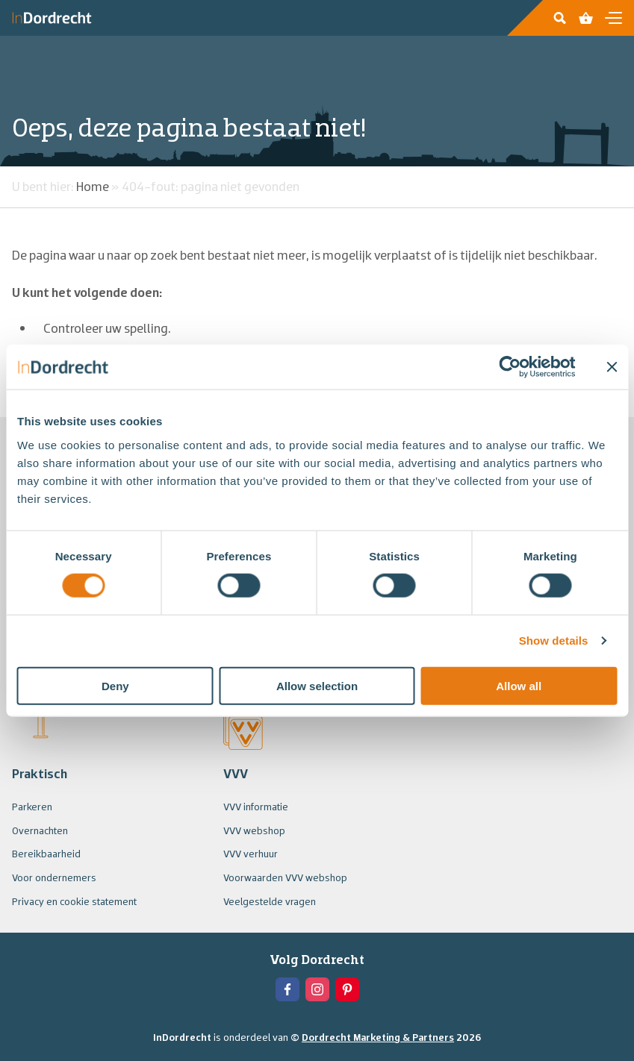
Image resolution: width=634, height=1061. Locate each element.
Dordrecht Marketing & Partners (378, 1037)
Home (92, 186)
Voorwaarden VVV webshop (285, 877)
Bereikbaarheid (46, 853)
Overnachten (40, 830)
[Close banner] (611, 367)
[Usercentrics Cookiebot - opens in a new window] (509, 367)
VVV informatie (255, 806)
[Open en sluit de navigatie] (613, 18)
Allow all (518, 685)
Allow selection (317, 685)
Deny (115, 685)
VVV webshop (254, 830)
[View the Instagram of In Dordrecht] (317, 989)
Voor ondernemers (54, 877)
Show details (553, 640)
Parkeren (32, 806)
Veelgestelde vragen (269, 901)
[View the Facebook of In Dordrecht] (287, 989)
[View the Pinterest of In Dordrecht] (347, 989)
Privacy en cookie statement (74, 901)
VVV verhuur (250, 853)
